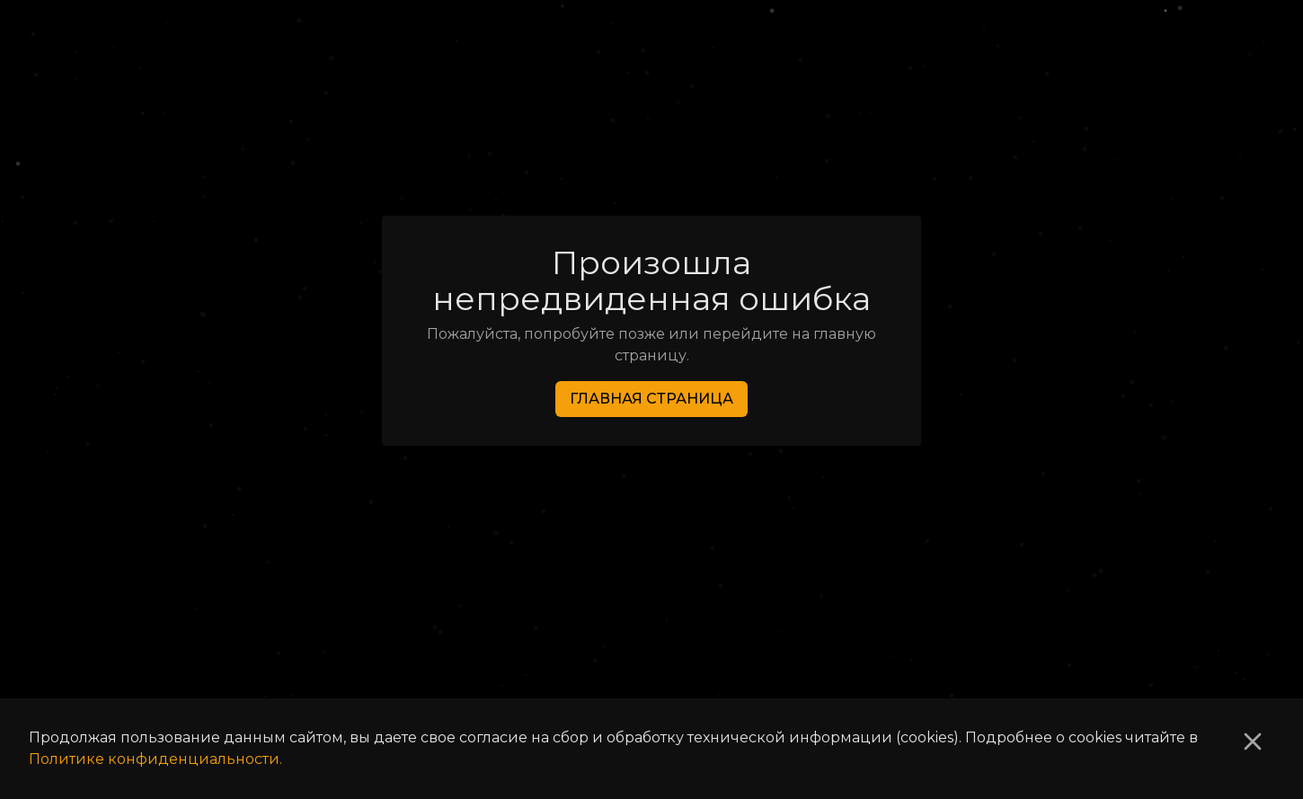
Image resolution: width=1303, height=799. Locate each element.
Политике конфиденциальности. (155, 759)
